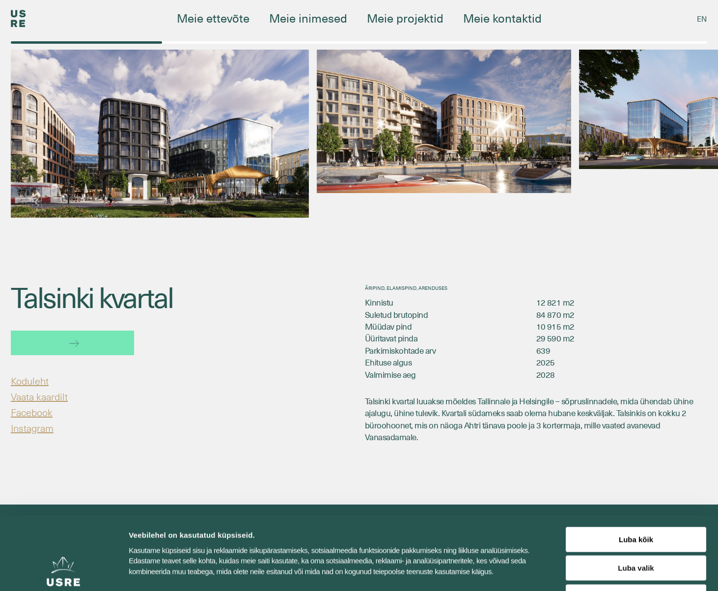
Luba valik (636, 500)
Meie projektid (405, 18)
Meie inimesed (308, 18)
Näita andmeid (507, 571)
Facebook (32, 412)
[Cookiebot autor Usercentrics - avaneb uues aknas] (64, 571)
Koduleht (30, 381)
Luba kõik (636, 471)
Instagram (32, 428)
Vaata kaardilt (39, 396)
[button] (690, 151)
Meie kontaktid (502, 18)
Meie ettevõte (213, 18)
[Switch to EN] (702, 18)
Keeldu (636, 528)
